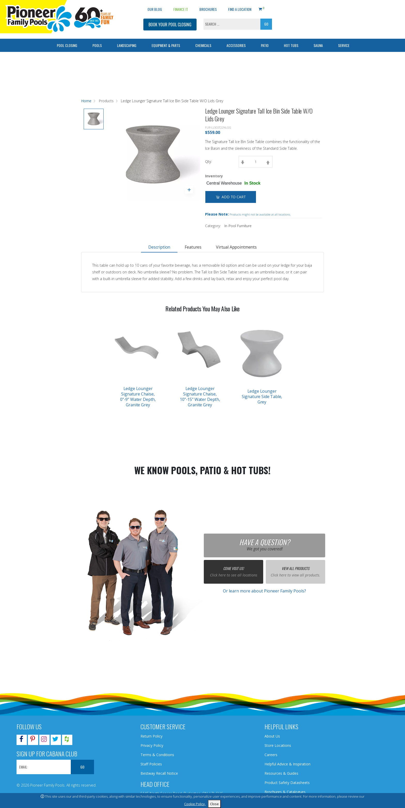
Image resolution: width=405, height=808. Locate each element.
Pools (97, 45)
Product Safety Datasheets (287, 782)
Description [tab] (159, 247)
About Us (272, 736)
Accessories (236, 45)
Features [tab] (193, 247)
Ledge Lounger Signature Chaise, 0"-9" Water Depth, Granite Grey (138, 397)
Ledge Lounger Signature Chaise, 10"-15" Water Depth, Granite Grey (200, 397)
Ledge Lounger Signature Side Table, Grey (262, 396)
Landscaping (126, 45)
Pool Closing (67, 45)
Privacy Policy (152, 745)
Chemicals (203, 45)
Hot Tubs (291, 45)
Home (86, 100)
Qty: (208, 161)
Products (106, 100)
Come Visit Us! (233, 568)
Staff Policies (151, 764)
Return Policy (151, 736)
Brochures (208, 9)
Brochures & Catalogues (285, 791)
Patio (265, 45)
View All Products (295, 568)
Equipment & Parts (166, 45)
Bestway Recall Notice (159, 773)
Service (343, 45)
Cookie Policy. (195, 804)
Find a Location (239, 9)
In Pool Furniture (238, 225)
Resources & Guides (281, 773)
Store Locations (277, 745)
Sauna (318, 45)
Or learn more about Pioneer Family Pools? (264, 591)
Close (214, 804)
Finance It (180, 9)
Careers (270, 754)
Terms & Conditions (157, 754)
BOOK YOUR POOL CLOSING (170, 24)
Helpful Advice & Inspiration (287, 764)
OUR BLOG (154, 9)
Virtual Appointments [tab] (236, 247)
